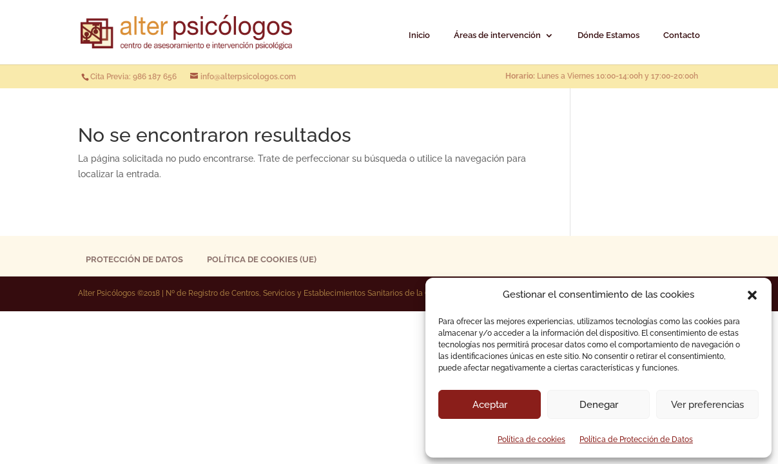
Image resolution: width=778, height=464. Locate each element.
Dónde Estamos (608, 35)
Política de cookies (531, 439)
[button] (752, 295)
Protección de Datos (134, 259)
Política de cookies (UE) (261, 259)
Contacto (681, 35)
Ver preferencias (707, 405)
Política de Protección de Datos (636, 439)
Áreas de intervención (497, 35)
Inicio (419, 35)
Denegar (598, 405)
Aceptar (489, 405)
